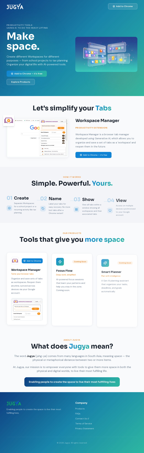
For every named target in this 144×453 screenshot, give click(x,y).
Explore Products (20, 81)
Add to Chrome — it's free (26, 73)
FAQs (77, 413)
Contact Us (82, 418)
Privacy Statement (84, 428)
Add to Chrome (123, 6)
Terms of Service (83, 423)
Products (80, 408)
